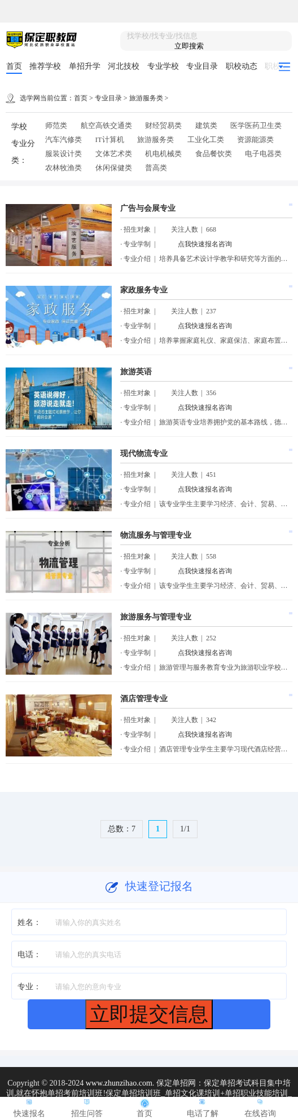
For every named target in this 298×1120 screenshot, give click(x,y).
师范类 (56, 125)
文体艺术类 (113, 153)
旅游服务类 (146, 98)
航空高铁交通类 (106, 125)
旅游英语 (136, 372)
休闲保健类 (113, 167)
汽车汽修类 (63, 139)
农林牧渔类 (63, 167)
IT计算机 (109, 139)
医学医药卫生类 (256, 125)
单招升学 (84, 66)
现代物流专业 (144, 453)
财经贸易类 (163, 125)
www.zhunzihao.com (119, 1083)
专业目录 (202, 66)
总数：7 (121, 829)
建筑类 (206, 125)
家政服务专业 (144, 290)
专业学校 (163, 66)
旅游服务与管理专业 (155, 617)
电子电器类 (263, 153)
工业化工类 (205, 139)
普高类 (156, 167)
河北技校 (123, 66)
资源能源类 (255, 139)
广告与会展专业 (148, 208)
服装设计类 (63, 153)
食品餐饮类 (213, 153)
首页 (14, 66)
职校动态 (241, 66)
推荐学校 (45, 66)
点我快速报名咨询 (205, 244)
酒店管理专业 (144, 698)
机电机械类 (163, 153)
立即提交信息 (149, 1014)
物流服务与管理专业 (155, 535)
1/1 (185, 829)
